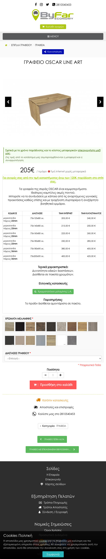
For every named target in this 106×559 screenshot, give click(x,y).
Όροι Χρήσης (53, 530)
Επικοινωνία (53, 479)
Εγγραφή (62, 512)
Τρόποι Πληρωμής (53, 502)
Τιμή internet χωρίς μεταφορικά (66, 171)
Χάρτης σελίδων (53, 484)
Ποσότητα (53, 369)
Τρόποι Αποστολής (53, 507)
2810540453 (63, 4)
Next (100, 102)
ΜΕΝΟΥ (63, 36)
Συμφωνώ (53, 554)
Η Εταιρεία (53, 474)
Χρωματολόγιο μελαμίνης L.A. (55, 291)
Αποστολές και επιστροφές (54, 407)
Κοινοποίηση (53, 51)
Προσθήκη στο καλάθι (53, 385)
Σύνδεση (46, 512)
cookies (43, 540)
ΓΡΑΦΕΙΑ (53, 425)
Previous (8, 102)
